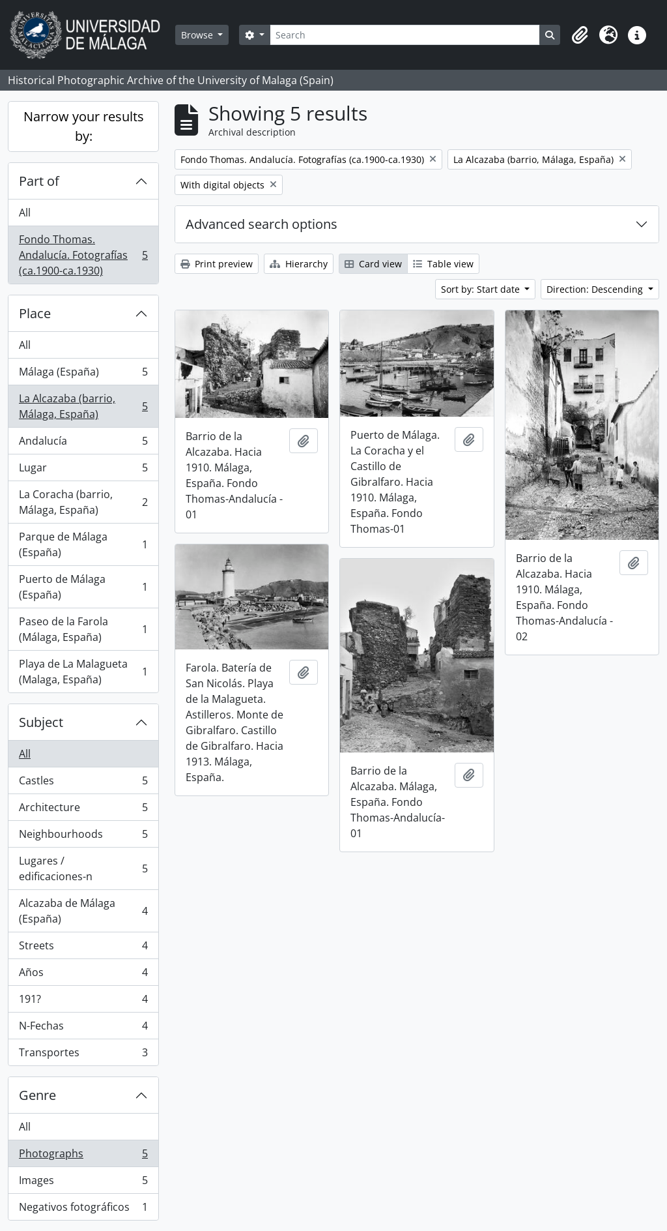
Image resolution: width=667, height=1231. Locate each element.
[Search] (405, 35)
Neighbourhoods (83, 837)
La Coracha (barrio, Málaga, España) (83, 502)
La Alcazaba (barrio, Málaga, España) (83, 406)
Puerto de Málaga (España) (83, 587)
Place (35, 313)
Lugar (83, 470)
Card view (373, 264)
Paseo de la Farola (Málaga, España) (83, 629)
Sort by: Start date (481, 289)
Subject (41, 722)
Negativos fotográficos (83, 1209)
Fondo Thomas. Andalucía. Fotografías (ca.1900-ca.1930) (83, 255)
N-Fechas (83, 1028)
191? (83, 1002)
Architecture (83, 810)
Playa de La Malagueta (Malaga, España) (83, 672)
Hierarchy (299, 264)
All (25, 212)
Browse (198, 35)
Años (83, 975)
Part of (39, 181)
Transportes (83, 1055)
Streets (83, 948)
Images (83, 1183)
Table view (443, 264)
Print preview (216, 264)
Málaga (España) (83, 374)
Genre (37, 1095)
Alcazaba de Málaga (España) (83, 911)
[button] (579, 35)
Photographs (83, 1156)
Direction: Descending (596, 289)
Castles (83, 783)
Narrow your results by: (83, 126)
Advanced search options (261, 224)
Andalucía (83, 443)
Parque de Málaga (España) (83, 544)
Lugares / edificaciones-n (83, 868)
